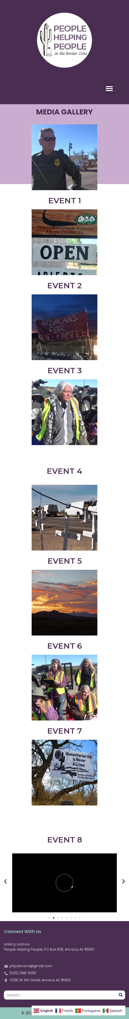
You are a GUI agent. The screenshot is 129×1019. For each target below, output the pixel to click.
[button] (109, 88)
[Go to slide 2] (53, 918)
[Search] (120, 995)
